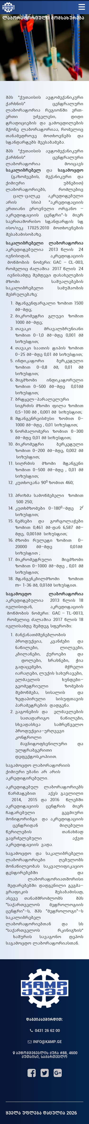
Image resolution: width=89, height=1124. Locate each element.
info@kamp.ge (45, 1041)
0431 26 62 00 (44, 1030)
